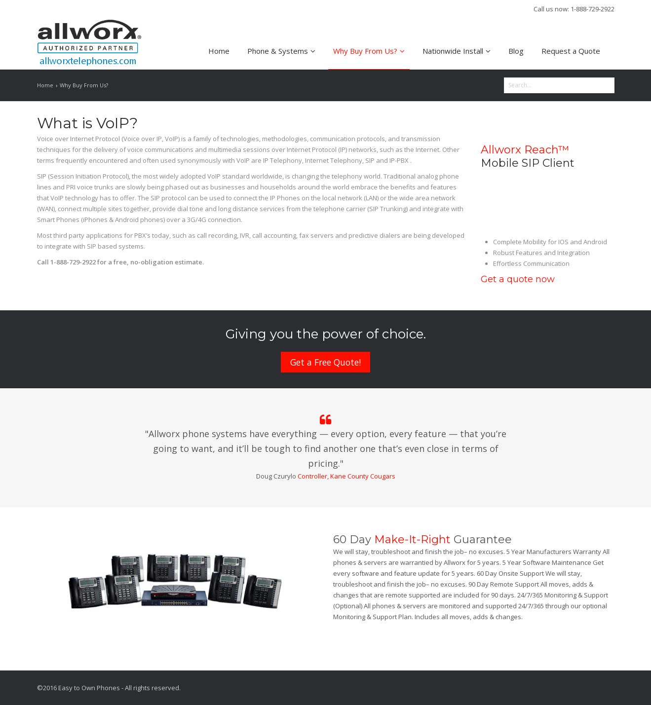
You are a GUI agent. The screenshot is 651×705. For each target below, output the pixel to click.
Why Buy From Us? (369, 51)
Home (219, 51)
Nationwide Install (456, 51)
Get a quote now (518, 279)
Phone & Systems (281, 51)
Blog (516, 51)
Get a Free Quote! (325, 362)
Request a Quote (570, 51)
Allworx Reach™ (525, 149)
